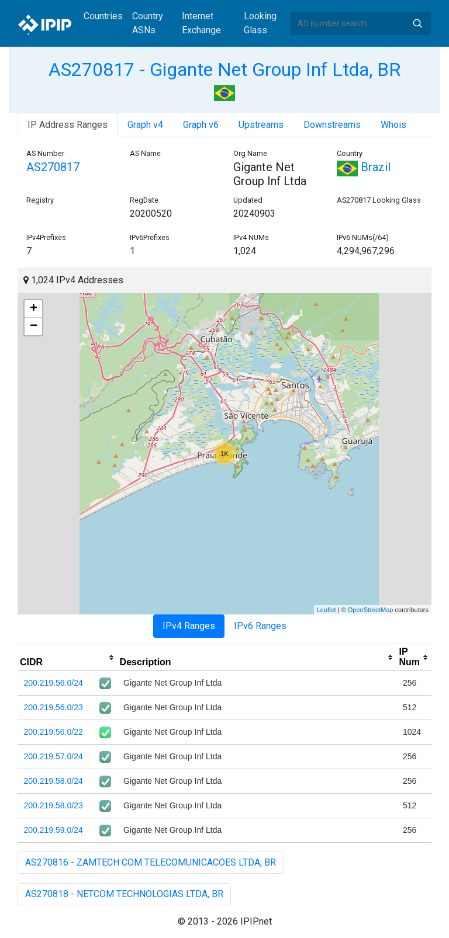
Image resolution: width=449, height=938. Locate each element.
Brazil (364, 167)
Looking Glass (260, 23)
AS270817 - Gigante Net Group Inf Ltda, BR (224, 69)
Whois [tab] (393, 124)
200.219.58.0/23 (53, 805)
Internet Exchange (201, 23)
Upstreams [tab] (261, 124)
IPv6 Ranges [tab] (260, 625)
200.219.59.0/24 (53, 830)
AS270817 (53, 167)
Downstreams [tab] (332, 124)
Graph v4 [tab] (145, 124)
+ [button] (33, 309)
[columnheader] (68, 657)
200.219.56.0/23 (53, 707)
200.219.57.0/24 (53, 756)
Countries (103, 16)
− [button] (33, 326)
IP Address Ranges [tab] (67, 124)
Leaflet (326, 609)
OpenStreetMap (370, 609)
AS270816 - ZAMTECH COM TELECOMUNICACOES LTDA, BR (150, 862)
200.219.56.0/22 (53, 731)
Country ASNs (147, 23)
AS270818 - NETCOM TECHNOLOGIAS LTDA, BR (124, 893)
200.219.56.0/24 (53, 682)
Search (417, 23)
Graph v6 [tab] (201, 124)
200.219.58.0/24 (53, 781)
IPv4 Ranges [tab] (189, 625)
